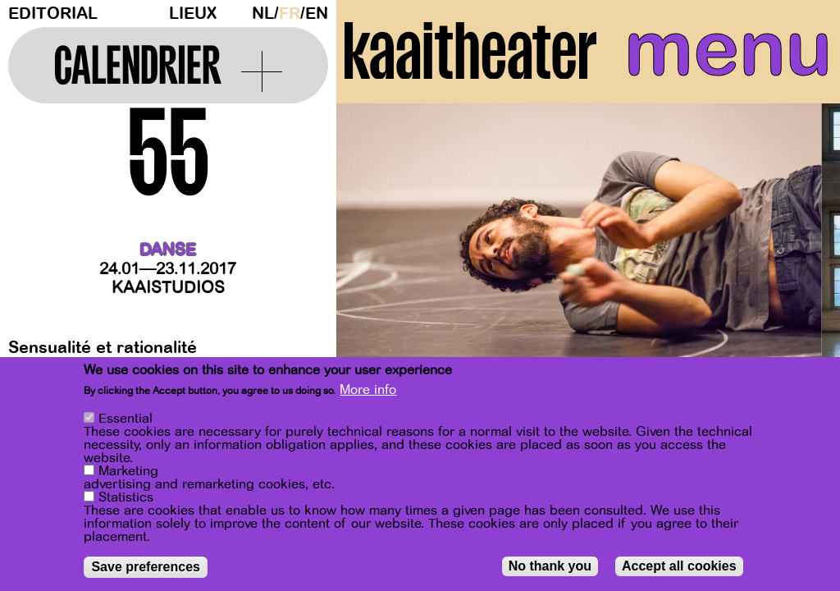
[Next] (799, 266)
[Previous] (377, 266)
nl (263, 13)
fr (289, 13)
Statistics (125, 497)
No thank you (550, 566)
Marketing (128, 471)
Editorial (53, 13)
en (316, 13)
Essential (125, 418)
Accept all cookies (679, 566)
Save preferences (145, 567)
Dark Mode (240, 13)
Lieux (193, 13)
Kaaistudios (168, 287)
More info (368, 389)
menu (728, 49)
